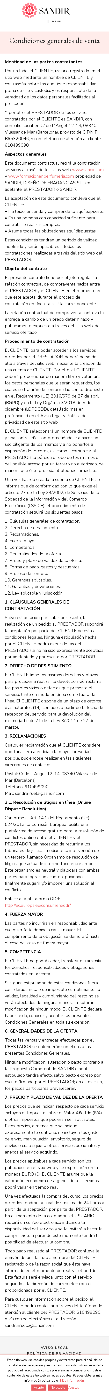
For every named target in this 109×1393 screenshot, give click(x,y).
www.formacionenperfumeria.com (41, 176)
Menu (57, 21)
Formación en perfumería (46, 10)
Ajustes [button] (73, 1387)
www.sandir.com (88, 170)
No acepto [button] (58, 1387)
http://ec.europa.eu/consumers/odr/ (38, 905)
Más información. (72, 1380)
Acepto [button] (39, 1387)
